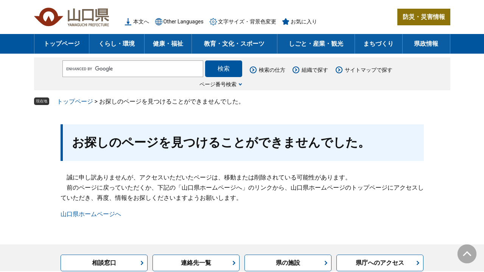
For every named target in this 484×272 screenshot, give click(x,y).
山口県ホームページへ (91, 214)
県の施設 (288, 262)
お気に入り (304, 22)
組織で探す (315, 70)
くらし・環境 (116, 43)
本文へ (141, 22)
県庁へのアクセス (380, 262)
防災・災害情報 (424, 16)
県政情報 (426, 43)
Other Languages (183, 22)
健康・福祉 (168, 43)
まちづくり (378, 43)
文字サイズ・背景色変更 (247, 22)
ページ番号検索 (218, 84)
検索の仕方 (272, 70)
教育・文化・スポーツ (234, 43)
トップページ (62, 43)
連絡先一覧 (196, 262)
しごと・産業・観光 (316, 43)
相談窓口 (104, 262)
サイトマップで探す (368, 70)
